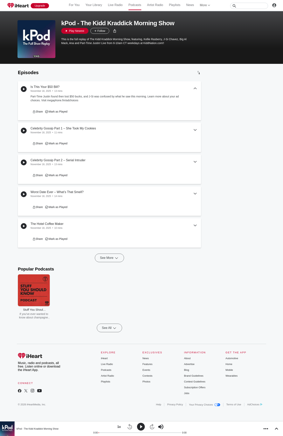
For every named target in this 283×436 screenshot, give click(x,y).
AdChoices (254, 404)
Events (146, 369)
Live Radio (115, 5)
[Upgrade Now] (40, 5)
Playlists (174, 5)
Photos (146, 381)
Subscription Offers (194, 387)
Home (228, 364)
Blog (186, 369)
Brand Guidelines (194, 375)
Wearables (231, 375)
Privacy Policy (175, 404)
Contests (147, 375)
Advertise (189, 364)
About (187, 358)
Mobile (229, 369)
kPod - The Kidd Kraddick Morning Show (38, 428)
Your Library (93, 5)
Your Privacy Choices (204, 404)
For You (74, 5)
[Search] (249, 6)
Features (147, 364)
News (190, 5)
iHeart (104, 358)
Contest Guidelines (194, 381)
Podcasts (134, 5)
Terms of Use (233, 404)
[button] (114, 31)
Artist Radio (155, 5)
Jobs (186, 393)
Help (158, 404)
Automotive (231, 358)
